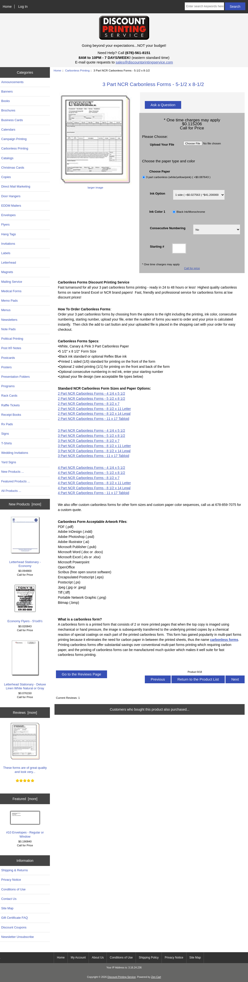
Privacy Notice (11, 879)
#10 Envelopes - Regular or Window (25, 824)
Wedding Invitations (14, 453)
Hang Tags (8, 234)
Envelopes (8, 215)
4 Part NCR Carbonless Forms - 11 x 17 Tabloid (93, 493)
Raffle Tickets (10, 405)
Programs (8, 386)
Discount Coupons (13, 927)
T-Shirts (6, 443)
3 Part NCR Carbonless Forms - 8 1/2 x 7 (88, 441)
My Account (78, 957)
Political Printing (12, 338)
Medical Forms (11, 291)
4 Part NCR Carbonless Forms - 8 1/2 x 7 (88, 478)
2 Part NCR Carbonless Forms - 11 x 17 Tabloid (93, 419)
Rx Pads (7, 424)
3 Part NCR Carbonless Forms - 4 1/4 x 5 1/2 (91, 430)
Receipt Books (11, 414)
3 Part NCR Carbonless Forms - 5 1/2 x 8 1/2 (91, 436)
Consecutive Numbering (168, 228)
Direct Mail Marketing (15, 186)
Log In (23, 6)
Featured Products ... (15, 481)
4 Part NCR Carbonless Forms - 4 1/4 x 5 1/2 (91, 468)
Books (5, 101)
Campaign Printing (14, 139)
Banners (7, 91)
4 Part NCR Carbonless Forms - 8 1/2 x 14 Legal (94, 488)
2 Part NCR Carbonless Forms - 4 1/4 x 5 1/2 (91, 393)
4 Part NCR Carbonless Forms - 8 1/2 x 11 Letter (94, 483)
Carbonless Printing (77, 70)
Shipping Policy (149, 957)
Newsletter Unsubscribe (17, 937)
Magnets (7, 272)
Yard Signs (8, 462)
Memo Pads (9, 300)
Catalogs (7, 158)
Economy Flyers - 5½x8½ (25, 603)
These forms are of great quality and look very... (25, 747)
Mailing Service (11, 281)
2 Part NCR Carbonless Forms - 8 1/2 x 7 (88, 404)
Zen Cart (156, 977)
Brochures (8, 110)
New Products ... (12, 471)
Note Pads (8, 329)
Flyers (5, 224)
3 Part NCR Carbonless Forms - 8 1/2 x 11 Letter (94, 446)
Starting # (157, 246)
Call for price (192, 268)
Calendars (8, 129)
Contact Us (8, 899)
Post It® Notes (11, 348)
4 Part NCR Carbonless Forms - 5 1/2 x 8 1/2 (91, 473)
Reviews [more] (25, 713)
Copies (6, 177)
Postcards (8, 358)
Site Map (7, 908)
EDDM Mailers (11, 205)
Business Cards (12, 120)
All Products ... (11, 491)
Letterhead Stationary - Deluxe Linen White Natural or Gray (25, 664)
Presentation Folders (15, 376)
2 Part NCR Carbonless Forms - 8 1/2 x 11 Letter (94, 409)
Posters (6, 367)
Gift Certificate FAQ (14, 917)
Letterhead (8, 262)
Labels (5, 253)
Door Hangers (10, 196)
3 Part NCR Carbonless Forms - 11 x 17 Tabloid (93, 456)
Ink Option (157, 193)
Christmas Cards (12, 167)
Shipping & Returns (14, 870)
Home (7, 6)
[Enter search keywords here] (204, 6)
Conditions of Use (13, 889)
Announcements (12, 82)
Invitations (8, 243)
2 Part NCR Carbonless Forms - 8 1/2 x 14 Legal (94, 414)
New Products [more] (25, 504)
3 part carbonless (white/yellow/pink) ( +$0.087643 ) (178, 177)
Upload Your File (162, 144)
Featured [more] (25, 799)
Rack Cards (9, 395)
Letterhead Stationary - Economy (25, 542)
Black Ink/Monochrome (191, 211)
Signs (5, 433)
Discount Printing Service (122, 977)
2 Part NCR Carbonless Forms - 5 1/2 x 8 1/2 (91, 399)
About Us (98, 957)
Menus (5, 310)
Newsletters (9, 320)
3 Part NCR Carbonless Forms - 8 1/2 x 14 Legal (94, 451)
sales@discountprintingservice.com (144, 62)
